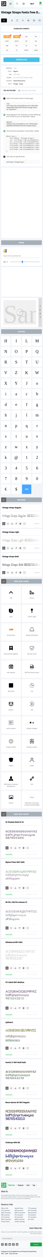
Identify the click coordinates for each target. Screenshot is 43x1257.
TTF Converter (32, 1208)
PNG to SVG (4, 1208)
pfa (36, 41)
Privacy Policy (5, 1221)
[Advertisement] (21, 202)
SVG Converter (19, 1210)
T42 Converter (19, 1217)
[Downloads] (12, 523)
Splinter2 (9, 1022)
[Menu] (23, 3)
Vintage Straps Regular (11, 508)
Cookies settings (20, 1221)
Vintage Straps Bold (10, 556)
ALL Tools (31, 1219)
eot (36, 36)
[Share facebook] (2, 1244)
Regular (15, 71)
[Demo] (17, 20)
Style (27, 1185)
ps (26, 46)
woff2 (17, 41)
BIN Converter (5, 1215)
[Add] (4, 20)
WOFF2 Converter (20, 1213)
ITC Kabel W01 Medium (15, 982)
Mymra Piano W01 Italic (15, 862)
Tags (33, 1185)
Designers (21, 1185)
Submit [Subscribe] (36, 1244)
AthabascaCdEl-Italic (14, 942)
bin (7, 46)
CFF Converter (5, 1217)
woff (7, 41)
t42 (7, 50)
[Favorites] (11, 20)
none (36, 50)
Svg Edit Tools (19, 1208)
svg (26, 36)
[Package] (28, 20)
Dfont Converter (6, 1219)
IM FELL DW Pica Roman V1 (16, 902)
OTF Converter (5, 1210)
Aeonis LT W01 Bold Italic (16, 1062)
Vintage (15, 84)
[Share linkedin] (17, 1244)
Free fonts (4, 4)
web (16, 36)
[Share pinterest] (13, 1244)
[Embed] (20, 523)
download (21, 60)
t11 (17, 50)
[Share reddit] (6, 1244)
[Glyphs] (23, 20)
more (26, 489)
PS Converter (32, 1215)
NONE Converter (20, 1219)
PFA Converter (32, 1213)
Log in (32, 3)
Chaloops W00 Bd (13, 1142)
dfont (26, 50)
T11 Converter (32, 1217)
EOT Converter (32, 1210)
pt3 (17, 46)
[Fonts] (39, 20)
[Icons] (34, 20)
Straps (21, 84)
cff (36, 46)
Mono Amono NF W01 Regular (18, 1102)
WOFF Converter (6, 1213)
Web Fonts (11, 1185)
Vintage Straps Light (10, 532)
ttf (7, 36)
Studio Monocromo (19, 81)
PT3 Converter (19, 1215)
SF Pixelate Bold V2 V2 (15, 822)
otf (26, 41)
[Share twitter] (9, 1244)
